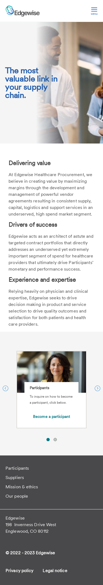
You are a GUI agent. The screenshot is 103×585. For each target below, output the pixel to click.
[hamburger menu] (94, 11)
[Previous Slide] (5, 388)
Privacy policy (19, 570)
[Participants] (51, 382)
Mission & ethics (21, 486)
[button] (48, 440)
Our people (16, 496)
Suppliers (14, 477)
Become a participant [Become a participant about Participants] (51, 416)
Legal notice (55, 570)
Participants (17, 468)
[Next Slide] (97, 388)
